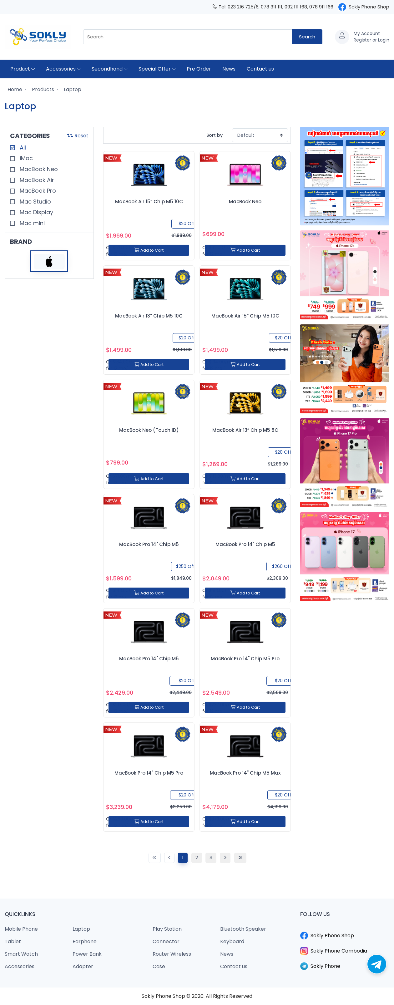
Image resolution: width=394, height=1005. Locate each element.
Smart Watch (21, 954)
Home (14, 89)
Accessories (63, 68)
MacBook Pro (37, 191)
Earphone (85, 941)
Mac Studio (34, 201)
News (228, 68)
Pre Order (199, 68)
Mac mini (31, 223)
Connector (166, 941)
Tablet (13, 941)
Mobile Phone (21, 929)
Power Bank (87, 954)
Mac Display (35, 212)
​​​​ (344, 928)
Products (42, 89)
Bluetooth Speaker (243, 929)
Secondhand (109, 68)
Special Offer (157, 68)
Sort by (214, 135)
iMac (25, 158)
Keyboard (232, 941)
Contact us (260, 68)
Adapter (83, 966)
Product (22, 68)
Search (307, 36)
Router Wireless (172, 954)
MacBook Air (36, 180)
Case (159, 966)
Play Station (167, 929)
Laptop (72, 89)
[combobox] (187, 37)
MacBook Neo (38, 169)
